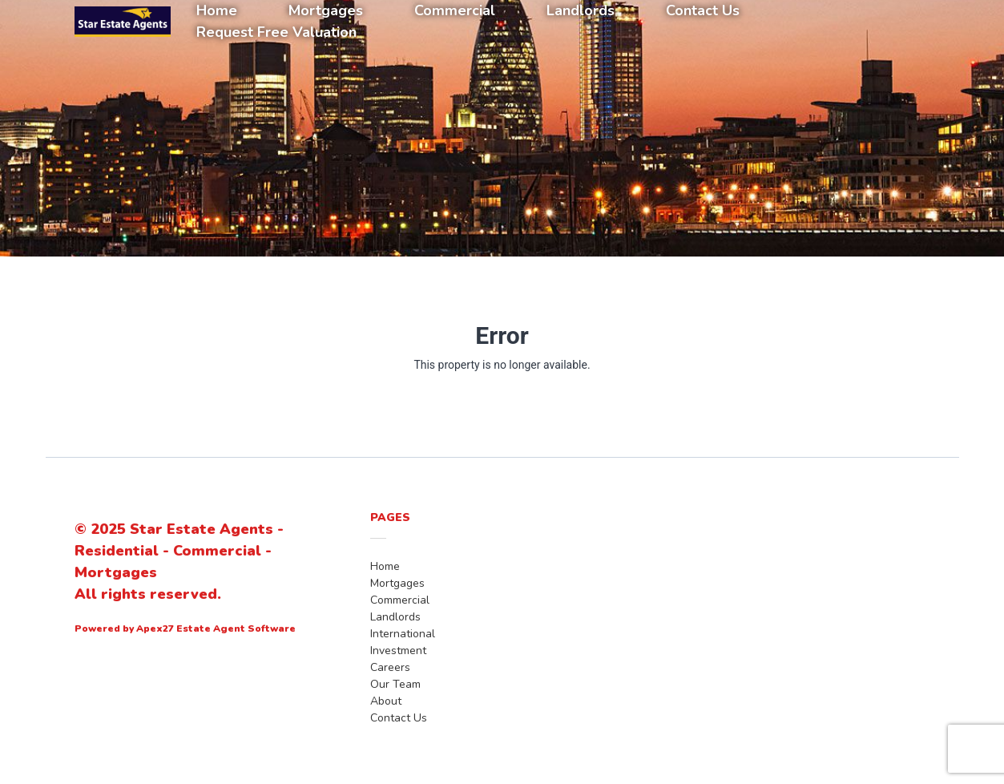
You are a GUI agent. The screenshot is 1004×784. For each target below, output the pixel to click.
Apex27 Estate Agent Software (216, 628)
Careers (390, 667)
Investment (398, 650)
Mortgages (397, 583)
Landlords (395, 616)
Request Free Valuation (276, 32)
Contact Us (398, 717)
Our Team (395, 684)
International (402, 633)
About (385, 701)
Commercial (399, 600)
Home (385, 566)
